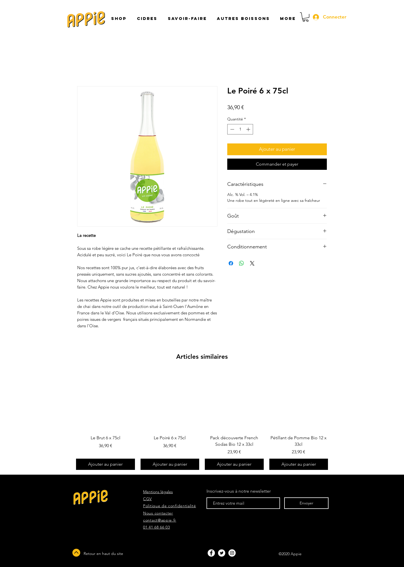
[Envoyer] (306, 503)
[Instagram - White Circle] (232, 553)
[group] (202, 420)
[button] (186, 18)
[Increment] (248, 129)
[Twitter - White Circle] (221, 553)
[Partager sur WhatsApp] (241, 263)
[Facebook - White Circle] (211, 553)
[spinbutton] (240, 129)
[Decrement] (231, 129)
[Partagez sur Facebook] (231, 263)
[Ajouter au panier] (105, 464)
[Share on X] (252, 263)
